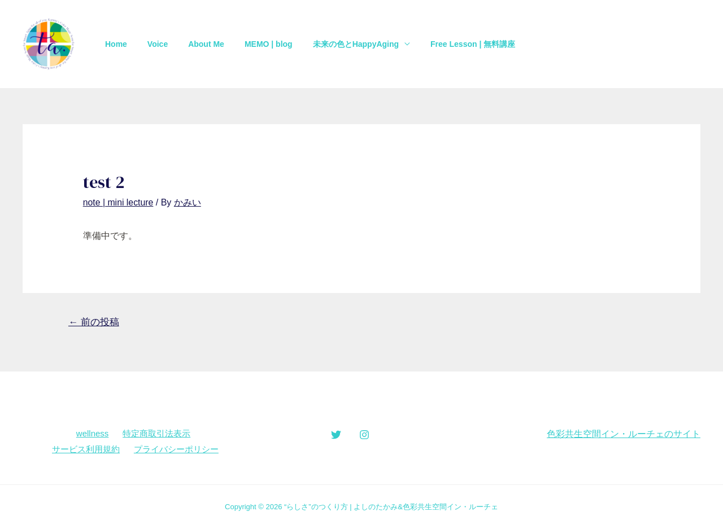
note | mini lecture (118, 202)
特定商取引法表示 (156, 433)
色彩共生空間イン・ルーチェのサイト (623, 434)
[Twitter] (336, 434)
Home (114, 44)
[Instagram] (364, 434)
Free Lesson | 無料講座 (448, 44)
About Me (195, 44)
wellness (92, 433)
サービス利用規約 (86, 448)
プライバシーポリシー (175, 448)
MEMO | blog (253, 44)
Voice (151, 44)
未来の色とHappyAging (335, 44)
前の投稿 (93, 321)
